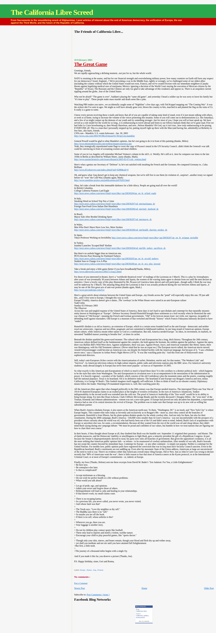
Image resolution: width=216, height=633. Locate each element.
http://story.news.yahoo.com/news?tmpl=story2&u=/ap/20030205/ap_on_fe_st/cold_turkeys (116, 258)
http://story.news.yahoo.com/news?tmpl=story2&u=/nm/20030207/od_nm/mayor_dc (113, 219)
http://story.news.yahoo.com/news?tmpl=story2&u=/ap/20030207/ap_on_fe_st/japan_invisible (155, 237)
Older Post (209, 588)
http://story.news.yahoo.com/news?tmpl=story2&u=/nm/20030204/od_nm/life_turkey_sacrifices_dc (120, 248)
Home (144, 588)
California (139, 615)
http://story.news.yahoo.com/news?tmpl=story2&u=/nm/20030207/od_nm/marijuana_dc (114, 203)
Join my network (144, 621)
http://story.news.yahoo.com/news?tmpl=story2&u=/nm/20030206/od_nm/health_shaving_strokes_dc (120, 230)
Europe (83, 570)
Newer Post (79, 588)
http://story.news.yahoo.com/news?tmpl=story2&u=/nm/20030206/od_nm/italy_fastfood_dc (116, 209)
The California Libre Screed (52, 12)
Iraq (95, 570)
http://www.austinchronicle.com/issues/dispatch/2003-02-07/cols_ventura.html (110, 159)
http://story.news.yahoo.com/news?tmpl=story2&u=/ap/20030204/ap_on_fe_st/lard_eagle (115, 193)
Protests (100, 570)
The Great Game (90, 64)
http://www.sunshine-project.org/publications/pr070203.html (102, 180)
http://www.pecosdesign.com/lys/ (89, 290)
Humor (89, 570)
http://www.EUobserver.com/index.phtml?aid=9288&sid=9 (101, 170)
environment (140, 617)
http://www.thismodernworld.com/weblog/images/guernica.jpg (103, 143)
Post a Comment (80, 583)
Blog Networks (141, 606)
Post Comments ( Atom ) (98, 594)
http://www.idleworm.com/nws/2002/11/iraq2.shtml (98, 271)
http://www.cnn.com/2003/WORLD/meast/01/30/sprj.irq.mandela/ (104, 136)
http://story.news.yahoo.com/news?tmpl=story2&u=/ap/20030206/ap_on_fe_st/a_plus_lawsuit (117, 264)
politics (146, 615)
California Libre (141, 611)
